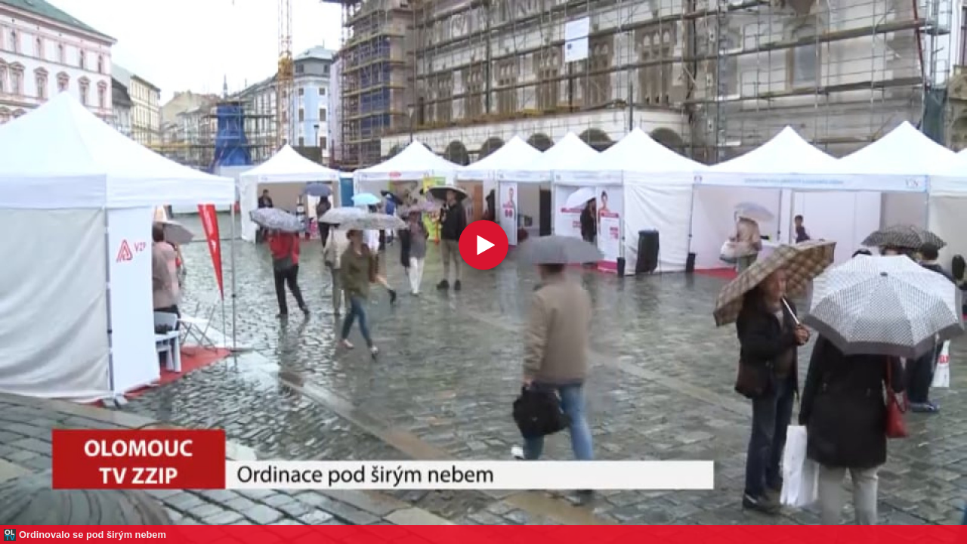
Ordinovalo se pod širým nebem (92, 534)
